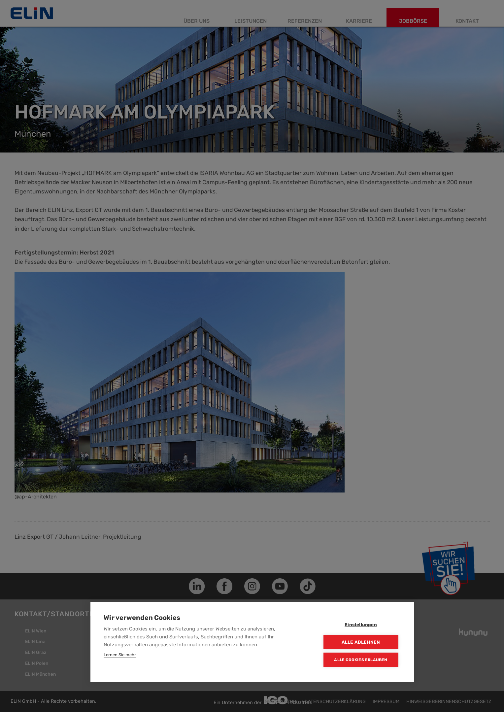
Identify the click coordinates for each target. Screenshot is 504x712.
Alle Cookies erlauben (360, 660)
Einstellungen (361, 624)
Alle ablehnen (361, 642)
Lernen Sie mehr (120, 654)
